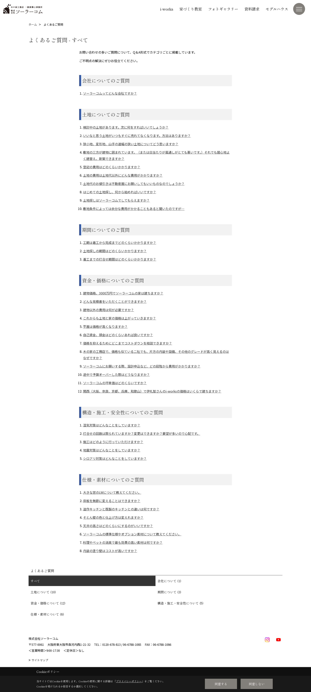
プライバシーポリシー (129, 681)
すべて (35, 580)
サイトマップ (40, 660)
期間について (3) (169, 592)
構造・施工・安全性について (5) (180, 603)
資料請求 (251, 9)
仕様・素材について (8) (47, 614)
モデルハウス (277, 9)
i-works (166, 9)
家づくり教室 (190, 9)
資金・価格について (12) (48, 603)
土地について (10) (43, 592)
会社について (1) (169, 580)
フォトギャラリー (223, 9)
